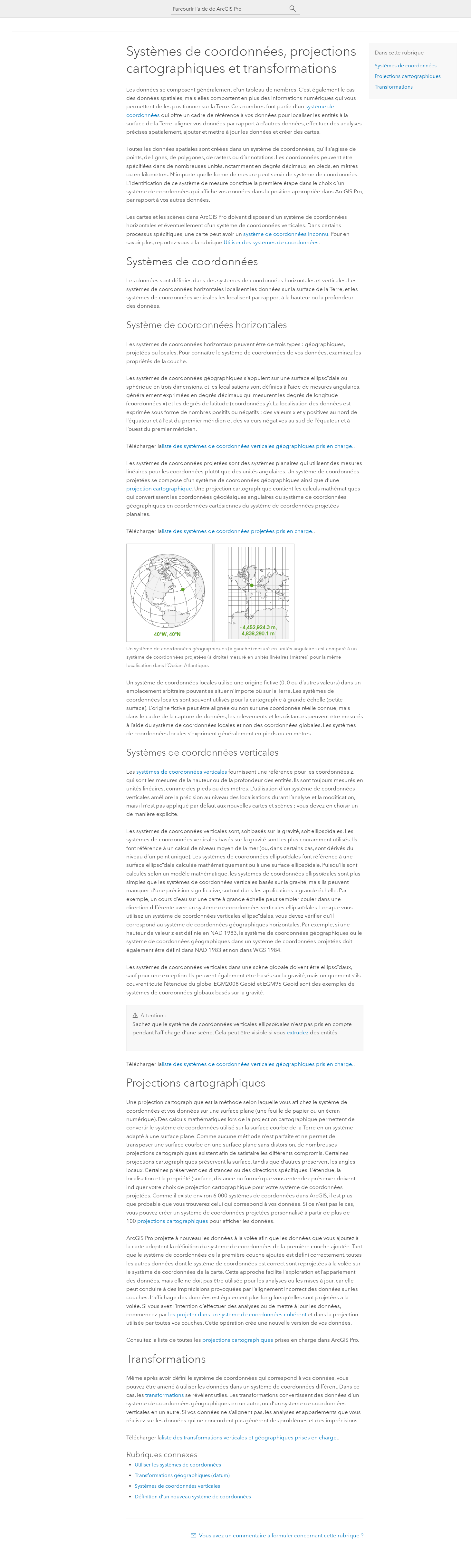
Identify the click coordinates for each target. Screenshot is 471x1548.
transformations (164, 1395)
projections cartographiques (172, 1221)
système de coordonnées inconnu (285, 234)
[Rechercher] (293, 8)
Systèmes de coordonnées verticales (177, 1486)
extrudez (298, 1032)
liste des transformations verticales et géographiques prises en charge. (250, 1437)
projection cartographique (159, 488)
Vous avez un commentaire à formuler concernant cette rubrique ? (281, 1535)
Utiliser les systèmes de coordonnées (178, 1465)
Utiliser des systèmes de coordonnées (271, 242)
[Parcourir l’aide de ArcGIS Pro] (229, 9)
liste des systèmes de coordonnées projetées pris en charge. (237, 531)
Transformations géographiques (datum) (182, 1475)
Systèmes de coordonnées (406, 66)
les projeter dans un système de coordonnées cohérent (237, 1314)
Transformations (394, 87)
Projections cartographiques (408, 76)
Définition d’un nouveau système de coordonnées (193, 1497)
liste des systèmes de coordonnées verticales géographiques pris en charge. (257, 446)
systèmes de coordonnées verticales (181, 772)
